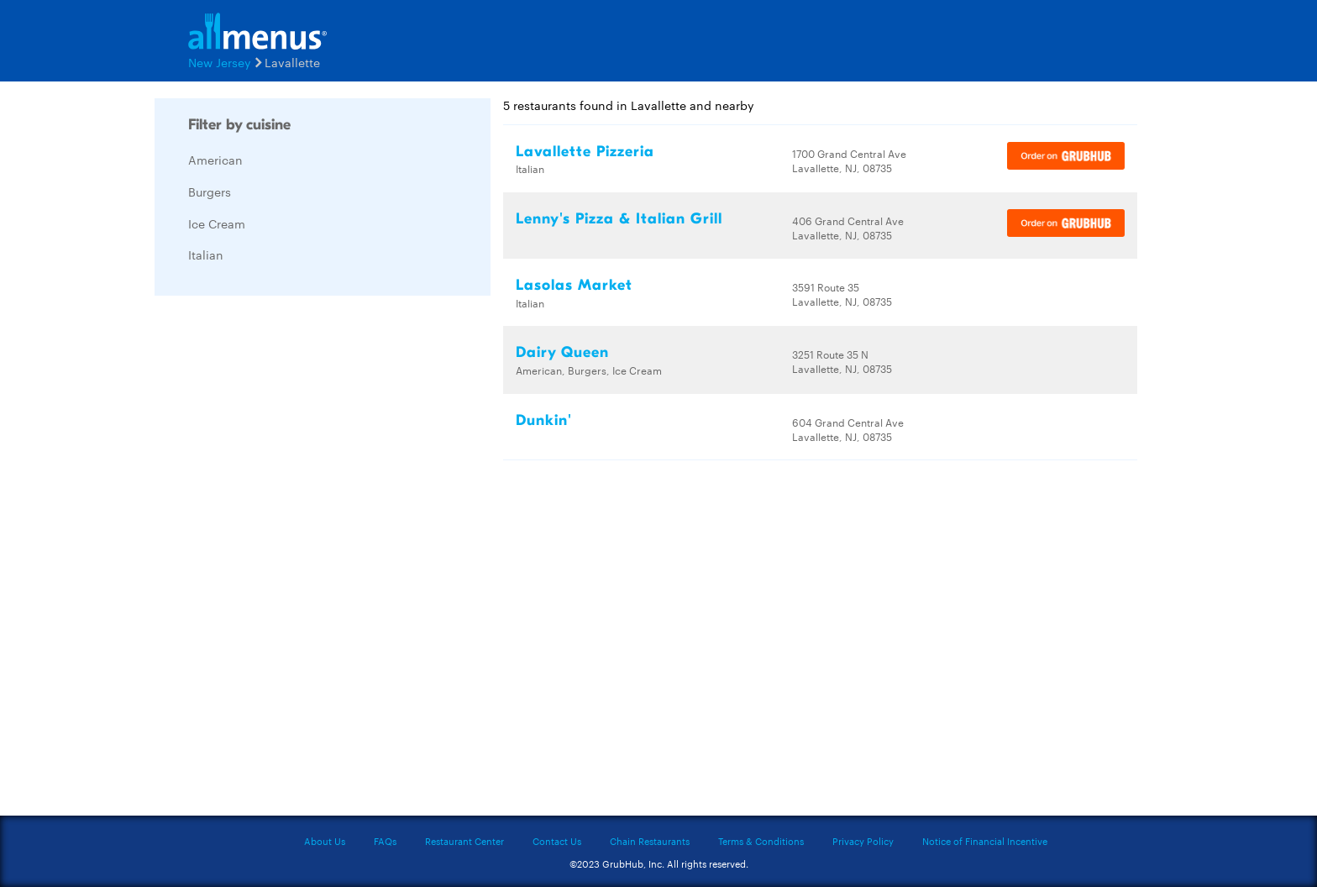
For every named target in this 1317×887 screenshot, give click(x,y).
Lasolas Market (574, 285)
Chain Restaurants (650, 841)
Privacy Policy (863, 841)
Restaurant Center (464, 841)
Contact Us (557, 841)
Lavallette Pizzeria (585, 151)
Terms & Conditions (761, 841)
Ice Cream (216, 223)
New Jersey (219, 62)
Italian (205, 254)
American (215, 159)
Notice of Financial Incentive (984, 841)
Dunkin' (544, 420)
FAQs (385, 841)
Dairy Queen (562, 352)
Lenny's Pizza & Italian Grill (619, 219)
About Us (324, 841)
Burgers (209, 191)
